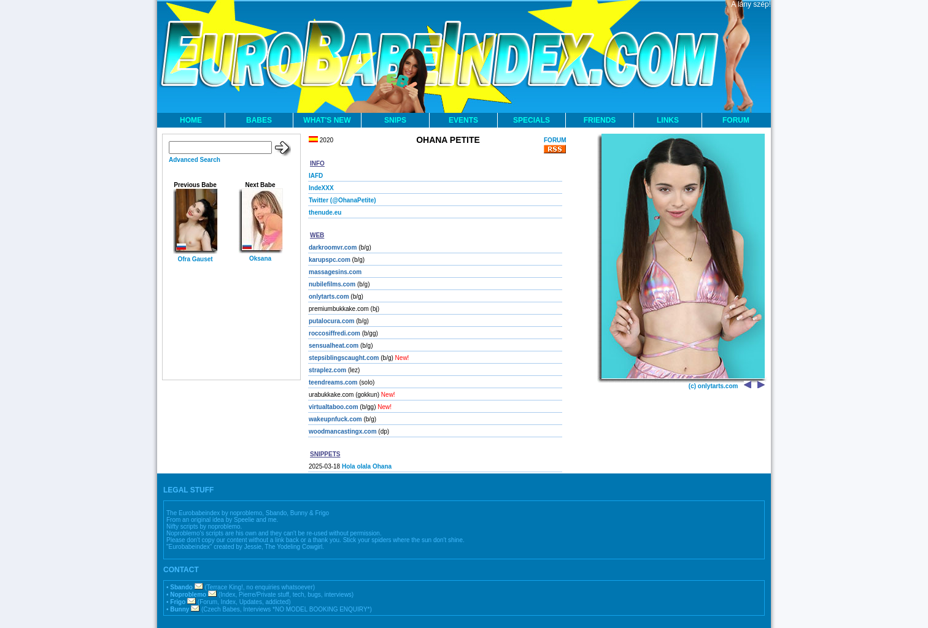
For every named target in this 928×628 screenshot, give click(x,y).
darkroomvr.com (333, 247)
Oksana (260, 258)
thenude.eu (325, 212)
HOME (191, 120)
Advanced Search (194, 159)
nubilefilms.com (332, 284)
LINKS (668, 120)
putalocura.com (331, 321)
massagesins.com (335, 272)
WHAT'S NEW (326, 120)
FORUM (735, 120)
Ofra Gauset (194, 259)
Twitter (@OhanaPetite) (342, 200)
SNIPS (395, 120)
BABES (259, 120)
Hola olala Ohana (367, 466)
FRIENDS (600, 120)
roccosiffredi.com (334, 333)
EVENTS (463, 120)
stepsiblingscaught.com (344, 357)
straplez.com (327, 370)
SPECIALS (531, 120)
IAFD (316, 175)
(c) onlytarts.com (713, 386)
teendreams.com (333, 382)
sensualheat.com (333, 345)
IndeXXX (321, 188)
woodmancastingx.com (343, 431)
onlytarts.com (329, 296)
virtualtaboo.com (333, 407)
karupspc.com (329, 259)
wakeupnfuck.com (335, 419)
